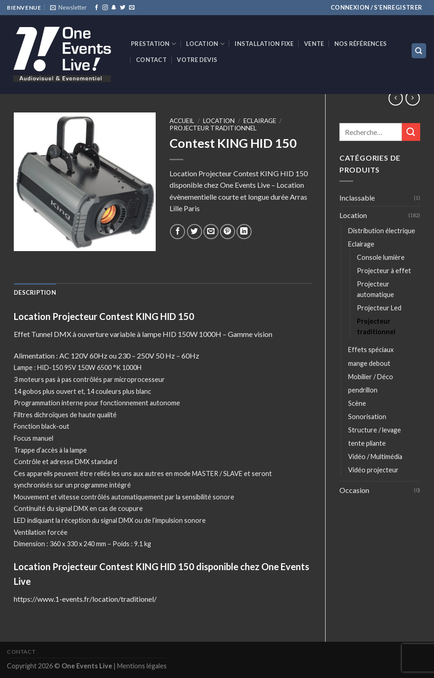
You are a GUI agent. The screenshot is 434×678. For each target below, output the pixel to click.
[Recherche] (419, 50)
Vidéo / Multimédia (375, 456)
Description (35, 292)
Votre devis (197, 59)
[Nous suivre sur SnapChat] (114, 8)
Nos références (360, 43)
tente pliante (367, 443)
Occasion (354, 490)
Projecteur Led (379, 308)
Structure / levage (374, 430)
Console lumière (381, 257)
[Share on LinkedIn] (244, 231)
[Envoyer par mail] (211, 231)
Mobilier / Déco (370, 377)
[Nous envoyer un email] (132, 8)
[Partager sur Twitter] (194, 231)
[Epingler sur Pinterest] (227, 231)
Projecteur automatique (375, 289)
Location (205, 43)
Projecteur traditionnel (376, 326)
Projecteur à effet (384, 271)
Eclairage (361, 244)
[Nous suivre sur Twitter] (122, 8)
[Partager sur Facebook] (177, 231)
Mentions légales (142, 666)
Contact (151, 59)
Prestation (153, 43)
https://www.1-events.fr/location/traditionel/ (85, 598)
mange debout (369, 363)
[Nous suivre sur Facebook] (96, 8)
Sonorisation (367, 416)
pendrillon (363, 390)
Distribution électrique (381, 231)
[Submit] (411, 132)
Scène (357, 403)
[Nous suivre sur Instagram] (105, 8)
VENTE (314, 43)
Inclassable (357, 197)
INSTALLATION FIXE (264, 43)
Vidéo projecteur (373, 470)
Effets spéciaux (371, 349)
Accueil (181, 120)
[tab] (35, 292)
